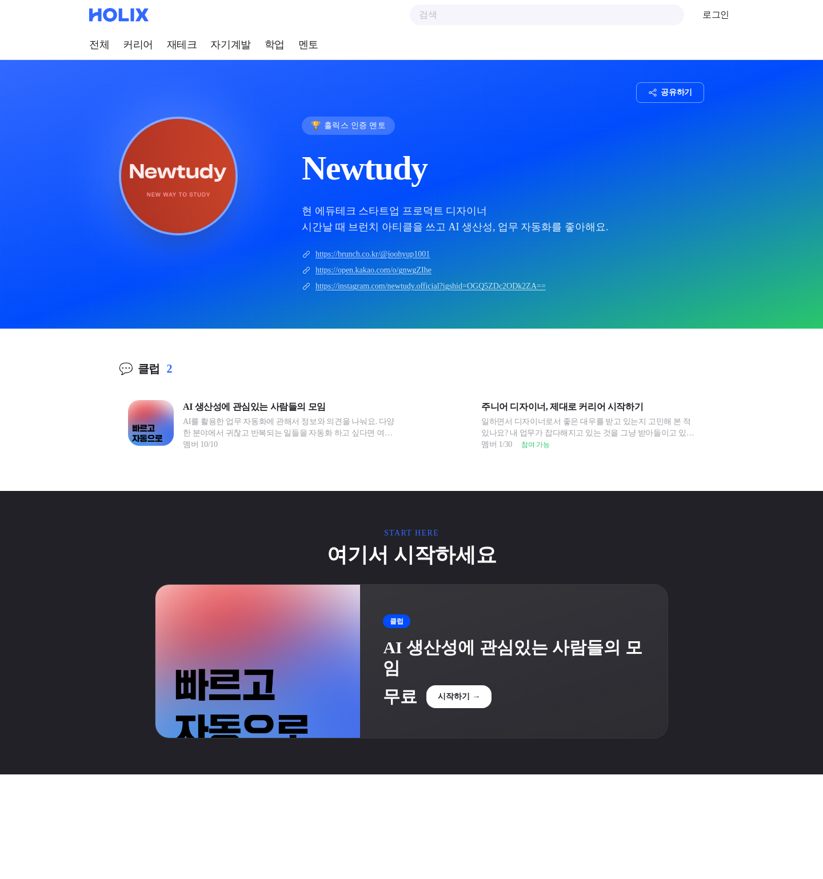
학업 (275, 44)
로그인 (715, 14)
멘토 (308, 44)
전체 (99, 44)
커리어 (138, 44)
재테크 (182, 44)
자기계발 (230, 44)
